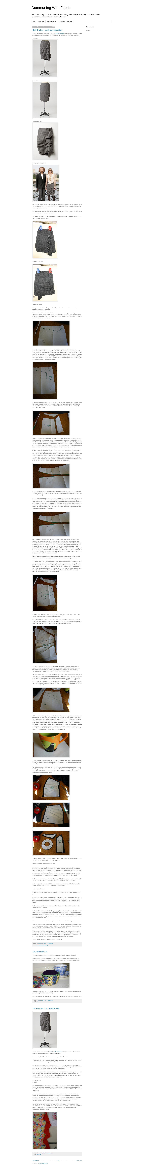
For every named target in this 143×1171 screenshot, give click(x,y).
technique (46, 945)
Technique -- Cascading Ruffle (45, 1008)
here (58, 717)
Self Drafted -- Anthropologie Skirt (47, 30)
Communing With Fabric (50, 8)
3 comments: (50, 1000)
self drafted (39, 945)
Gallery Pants (61, 21)
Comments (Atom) (43, 1163)
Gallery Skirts (41, 21)
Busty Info (69, 21)
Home (34, 21)
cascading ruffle (59, 33)
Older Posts (79, 1160)
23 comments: (50, 943)
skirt (43, 945)
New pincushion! (39, 952)
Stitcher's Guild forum (56, 1051)
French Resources (51, 21)
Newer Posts (36, 1160)
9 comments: (50, 1152)
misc (38, 1001)
